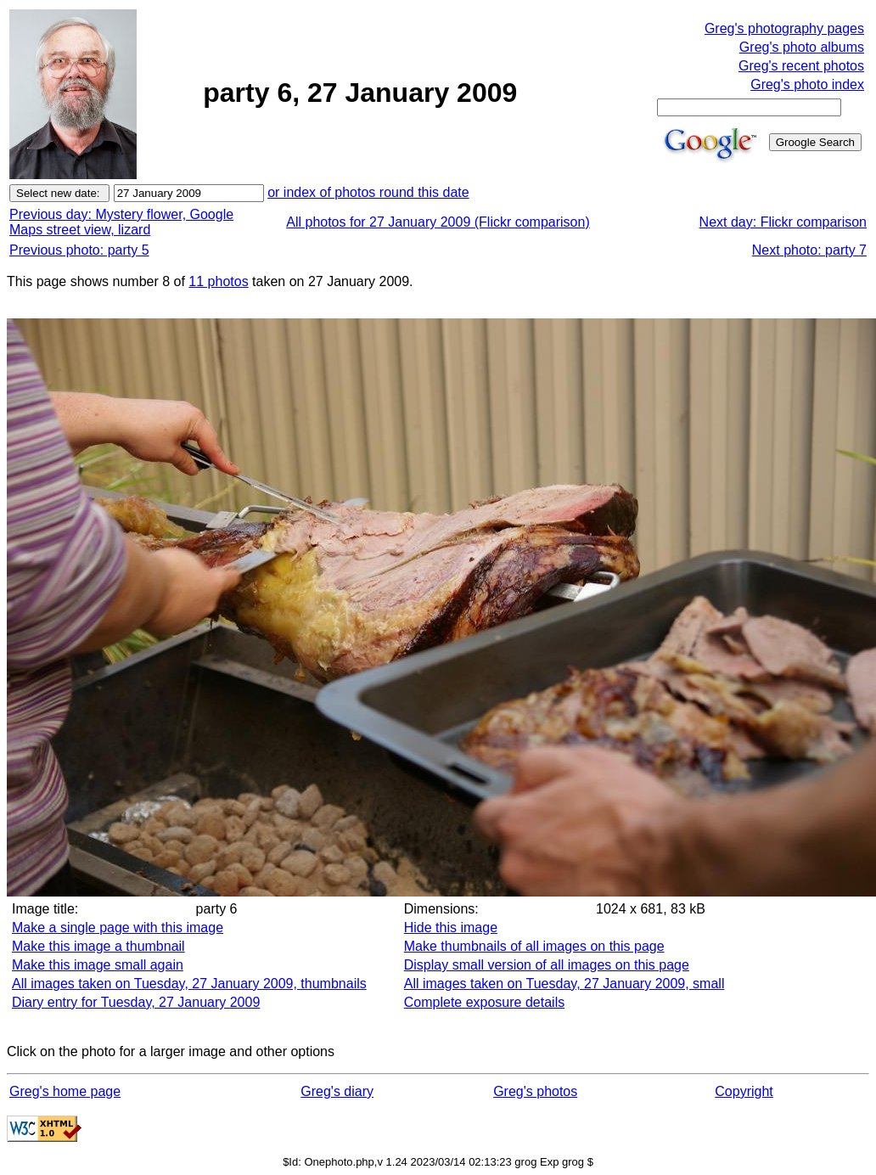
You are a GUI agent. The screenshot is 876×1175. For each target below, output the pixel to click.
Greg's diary (336, 1091)
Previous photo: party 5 (79, 250)
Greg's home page (65, 1091)
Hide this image (450, 927)
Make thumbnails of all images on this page (534, 946)
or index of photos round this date (368, 192)
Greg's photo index (807, 84)
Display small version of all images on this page (546, 965)
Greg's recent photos (801, 66)
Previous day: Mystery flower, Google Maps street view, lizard (121, 222)
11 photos (218, 281)
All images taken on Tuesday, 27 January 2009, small (564, 983)
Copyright (743, 1091)
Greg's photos (535, 1091)
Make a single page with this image (117, 927)
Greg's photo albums (801, 47)
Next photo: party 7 (809, 250)
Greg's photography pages (784, 28)
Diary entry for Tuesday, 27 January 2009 (136, 1002)
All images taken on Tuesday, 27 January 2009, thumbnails (189, 983)
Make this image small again (97, 965)
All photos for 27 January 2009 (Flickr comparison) (438, 222)
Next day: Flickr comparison (783, 222)
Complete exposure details (484, 1002)
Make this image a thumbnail (98, 946)
